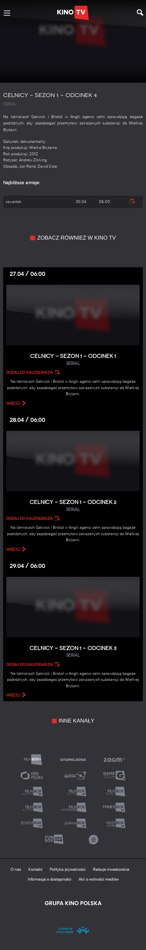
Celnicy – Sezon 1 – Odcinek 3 (73, 652)
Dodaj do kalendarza (29, 372)
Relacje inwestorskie (111, 870)
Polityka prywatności (68, 870)
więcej (13, 403)
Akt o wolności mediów (99, 879)
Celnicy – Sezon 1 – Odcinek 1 (73, 360)
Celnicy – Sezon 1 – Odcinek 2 (73, 506)
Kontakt (35, 870)
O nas (15, 870)
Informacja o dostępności (49, 879)
